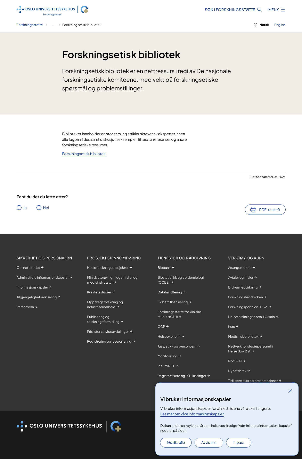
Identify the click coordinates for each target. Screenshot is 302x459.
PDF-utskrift (269, 209)
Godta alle (176, 442)
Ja (25, 207)
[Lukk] (290, 390)
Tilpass (239, 442)
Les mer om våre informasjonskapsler (192, 413)
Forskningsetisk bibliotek (84, 153)
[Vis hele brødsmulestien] (52, 25)
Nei (46, 207)
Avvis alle (209, 442)
